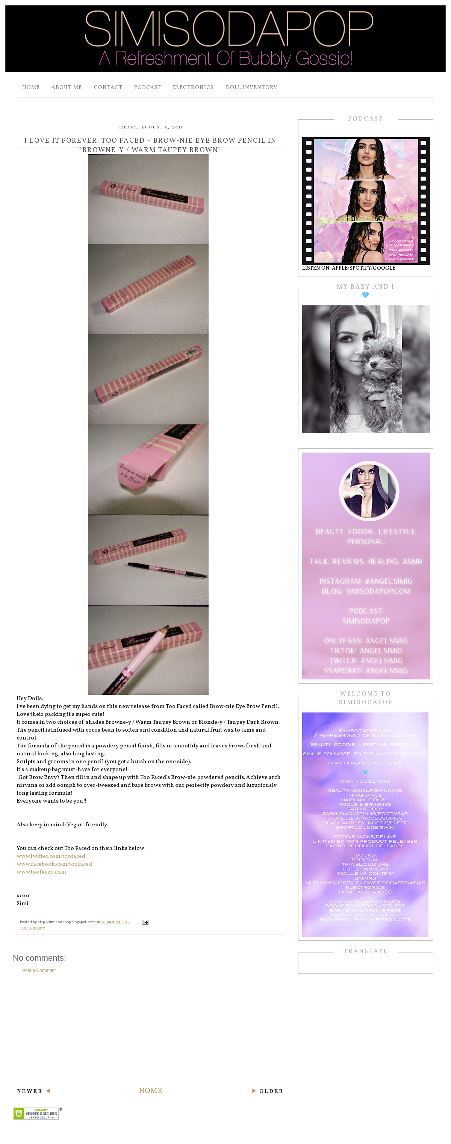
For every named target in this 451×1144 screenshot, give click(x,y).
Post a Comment (39, 970)
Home (31, 87)
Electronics (193, 87)
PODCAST (147, 87)
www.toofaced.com (41, 872)
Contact (108, 87)
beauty (39, 928)
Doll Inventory (251, 87)
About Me (66, 87)
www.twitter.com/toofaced (51, 856)
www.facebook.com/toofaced (54, 864)
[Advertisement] (150, 1030)
